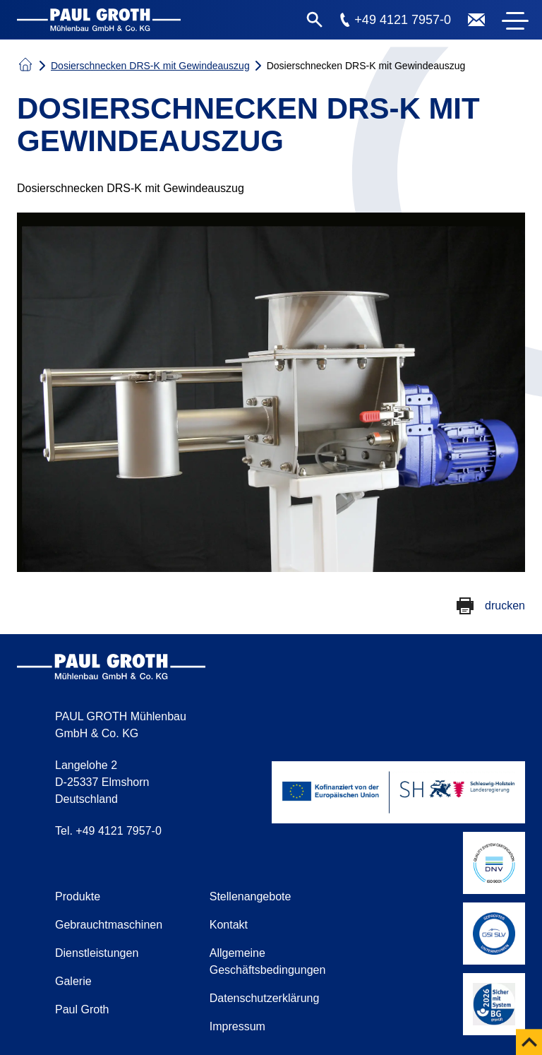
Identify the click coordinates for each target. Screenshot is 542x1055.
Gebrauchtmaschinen (108, 925)
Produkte (77, 896)
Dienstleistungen (96, 953)
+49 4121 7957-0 (402, 20)
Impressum (237, 1026)
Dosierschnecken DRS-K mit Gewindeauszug (150, 65)
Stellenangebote (250, 896)
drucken (505, 606)
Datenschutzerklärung (265, 998)
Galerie (73, 981)
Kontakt (229, 925)
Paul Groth (82, 1009)
